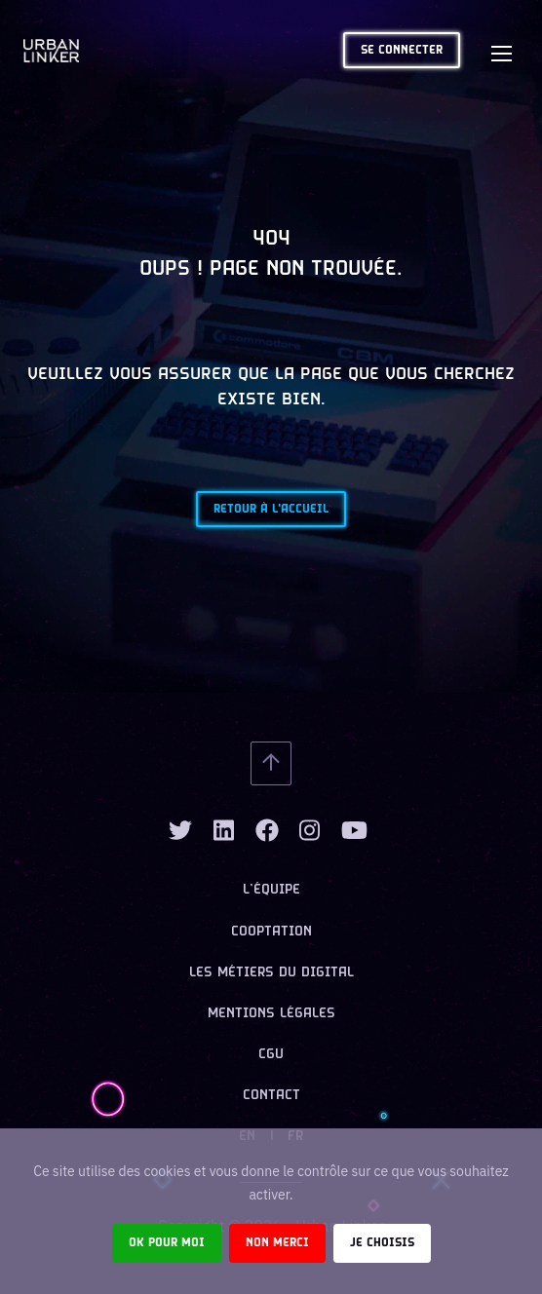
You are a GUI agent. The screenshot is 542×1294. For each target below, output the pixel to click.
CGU (271, 1055)
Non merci (277, 1243)
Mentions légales (271, 1014)
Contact (271, 1095)
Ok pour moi (167, 1243)
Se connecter (402, 50)
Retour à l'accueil (271, 509)
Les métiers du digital (271, 973)
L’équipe (271, 890)
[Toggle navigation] (501, 50)
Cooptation (271, 932)
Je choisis (382, 1243)
